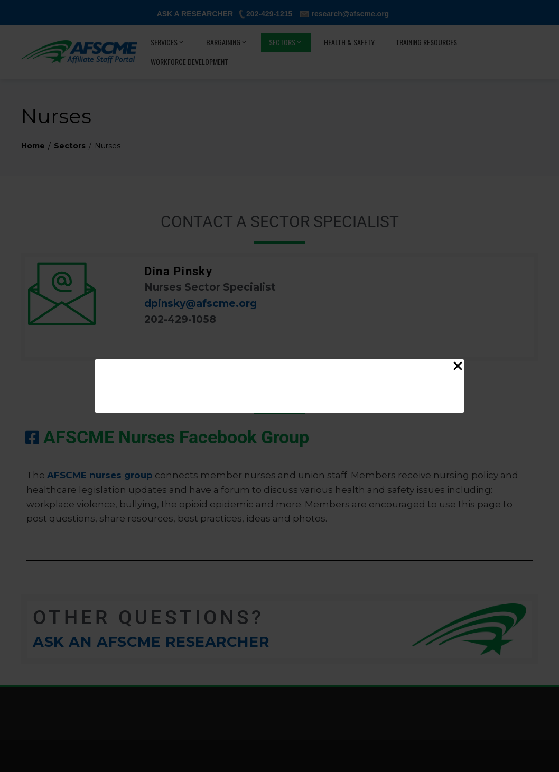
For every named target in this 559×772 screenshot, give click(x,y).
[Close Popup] (457, 368)
